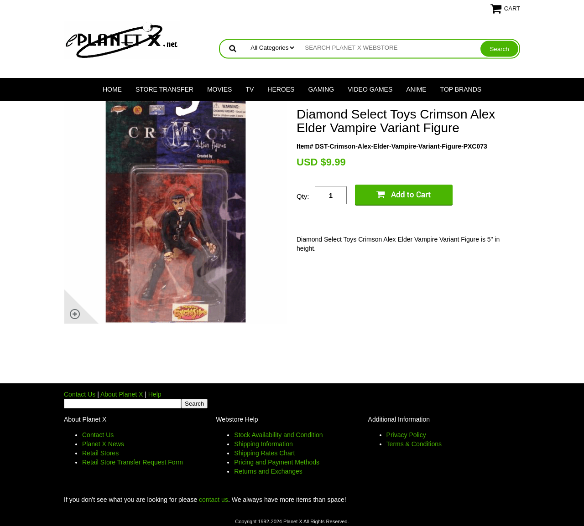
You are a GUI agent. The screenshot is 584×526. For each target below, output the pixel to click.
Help (155, 394)
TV (249, 89)
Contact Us (79, 394)
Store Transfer (164, 89)
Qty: (303, 196)
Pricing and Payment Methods (276, 462)
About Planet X (121, 394)
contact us (213, 499)
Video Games (370, 89)
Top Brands (461, 89)
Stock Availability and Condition (278, 434)
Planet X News (103, 444)
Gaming (321, 89)
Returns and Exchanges (268, 471)
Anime (416, 89)
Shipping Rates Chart (264, 453)
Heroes (280, 89)
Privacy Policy (406, 434)
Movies (219, 89)
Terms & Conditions (414, 444)
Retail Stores (100, 453)
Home (112, 89)
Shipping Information (263, 444)
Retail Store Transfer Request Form (132, 462)
